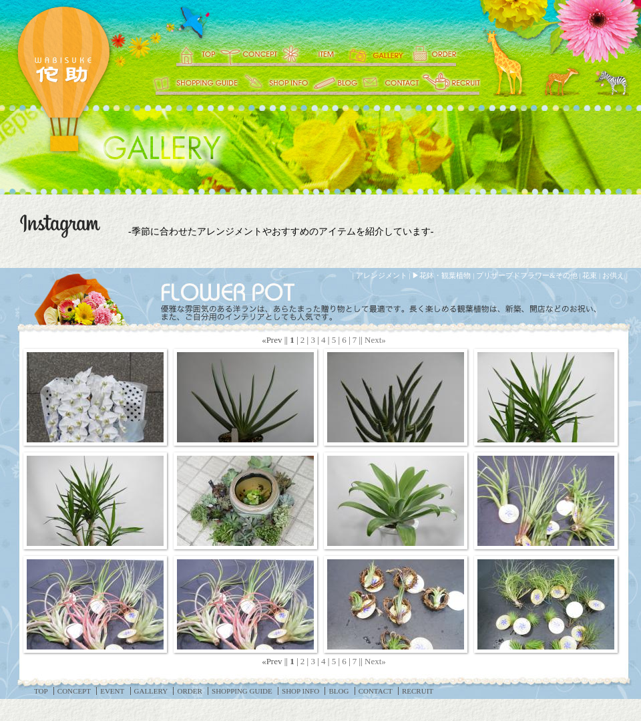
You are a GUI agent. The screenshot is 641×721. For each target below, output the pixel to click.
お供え (613, 275)
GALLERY (377, 53)
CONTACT (391, 83)
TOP (188, 53)
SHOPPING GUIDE (195, 83)
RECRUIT (451, 83)
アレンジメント (381, 275)
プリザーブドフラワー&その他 (527, 275)
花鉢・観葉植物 (445, 275)
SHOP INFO (277, 83)
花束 (589, 275)
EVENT (312, 53)
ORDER (444, 53)
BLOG (335, 83)
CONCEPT (247, 53)
